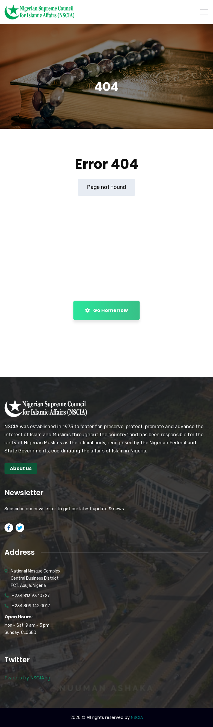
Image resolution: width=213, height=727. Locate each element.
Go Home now (106, 310)
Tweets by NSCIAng (27, 677)
